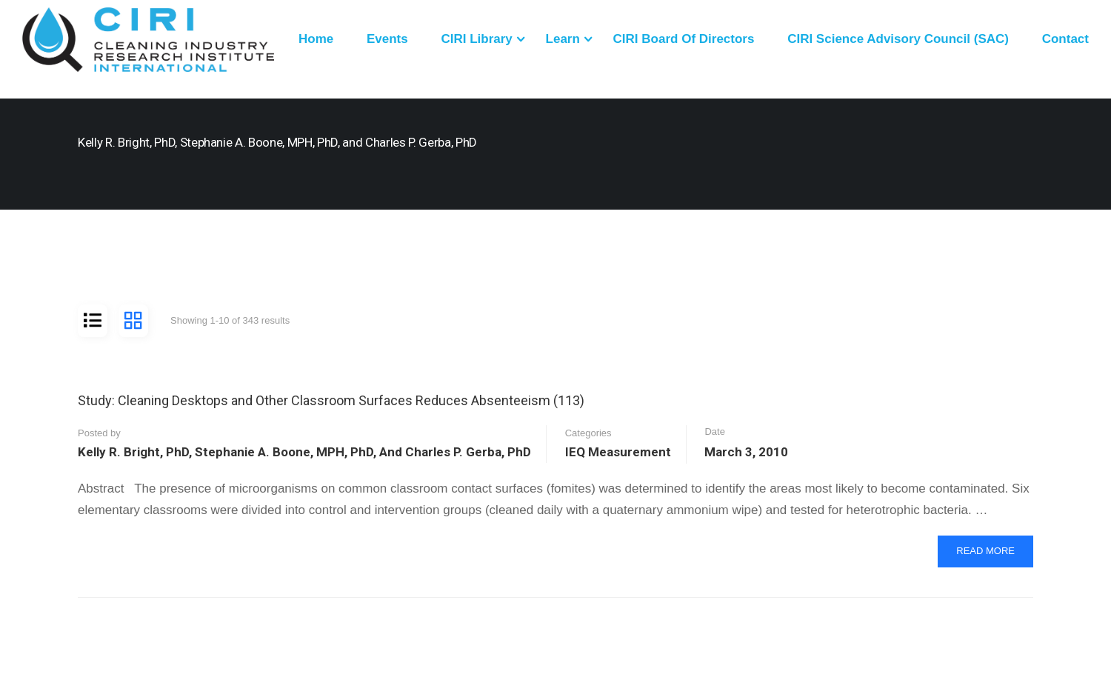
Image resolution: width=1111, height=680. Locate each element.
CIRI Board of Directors (684, 39)
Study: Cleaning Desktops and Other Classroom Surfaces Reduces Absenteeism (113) (331, 400)
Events (387, 39)
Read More (989, 555)
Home (315, 39)
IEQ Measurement (618, 451)
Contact (1065, 39)
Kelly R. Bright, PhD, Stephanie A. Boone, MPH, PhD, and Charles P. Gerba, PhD (304, 451)
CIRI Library (476, 39)
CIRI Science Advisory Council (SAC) (898, 39)
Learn (563, 39)
